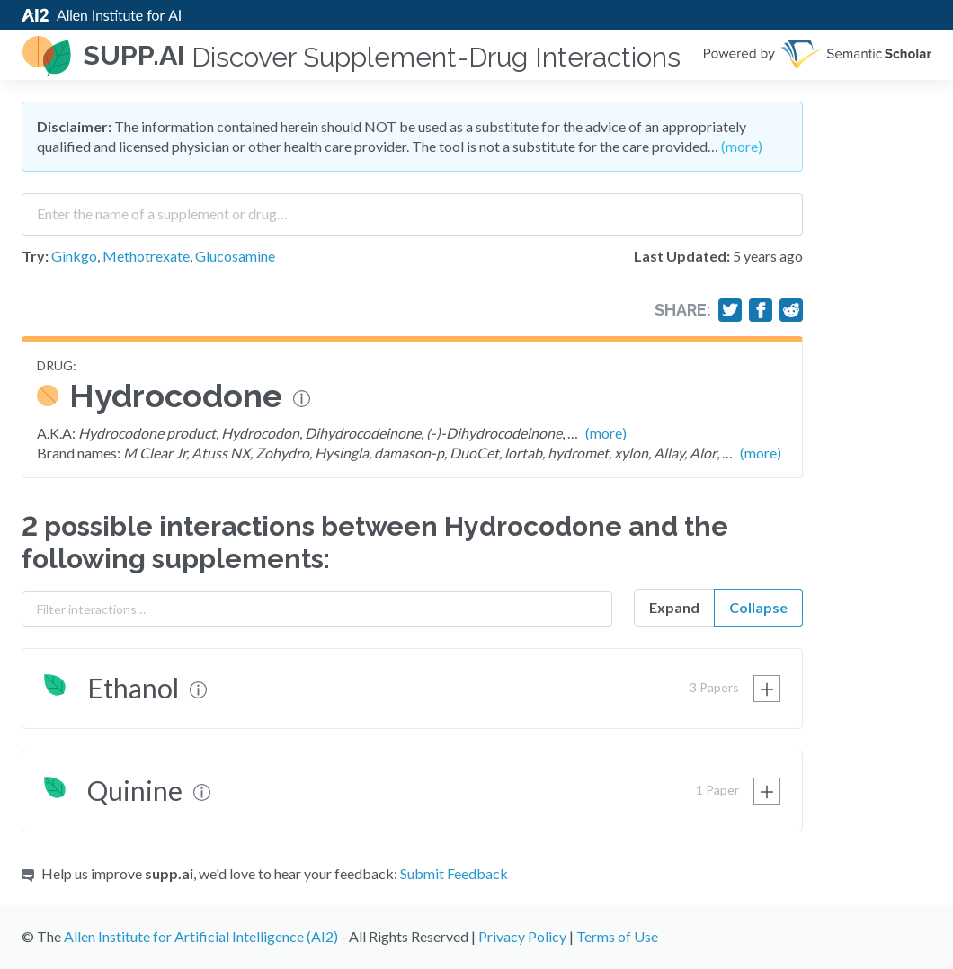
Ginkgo (74, 255)
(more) (741, 146)
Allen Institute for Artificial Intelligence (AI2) (201, 936)
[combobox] (412, 207)
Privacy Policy (522, 936)
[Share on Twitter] (730, 310)
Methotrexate (146, 255)
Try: (35, 255)
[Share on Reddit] (791, 310)
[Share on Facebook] (761, 310)
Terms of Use (617, 936)
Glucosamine (235, 255)
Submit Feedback (454, 873)
